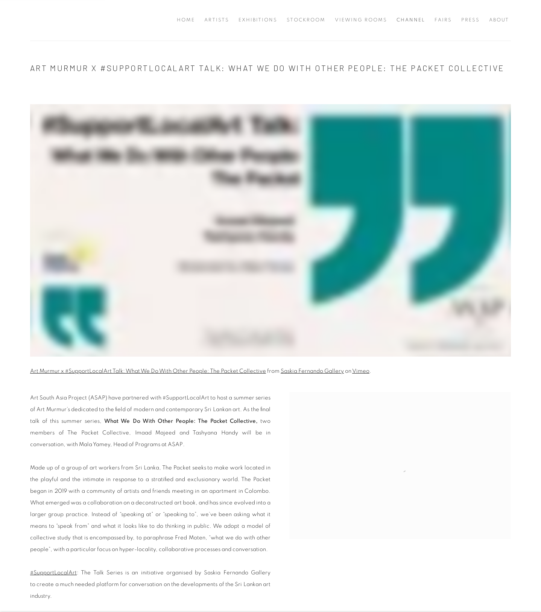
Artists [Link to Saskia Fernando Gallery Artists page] (216, 20)
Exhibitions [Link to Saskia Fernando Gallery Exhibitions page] (258, 20)
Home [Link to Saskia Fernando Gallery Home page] (186, 20)
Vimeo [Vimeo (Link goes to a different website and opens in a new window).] (360, 371)
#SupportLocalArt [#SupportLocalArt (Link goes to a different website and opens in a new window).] (53, 573)
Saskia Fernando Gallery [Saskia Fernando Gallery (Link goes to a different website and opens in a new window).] (312, 371)
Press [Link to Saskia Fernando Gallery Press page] (470, 20)
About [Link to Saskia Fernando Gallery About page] (499, 20)
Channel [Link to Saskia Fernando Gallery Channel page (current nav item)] (411, 20)
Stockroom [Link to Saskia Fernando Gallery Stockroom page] (306, 20)
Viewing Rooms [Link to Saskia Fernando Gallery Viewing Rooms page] (361, 20)
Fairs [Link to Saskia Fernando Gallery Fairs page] (443, 20)
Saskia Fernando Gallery (45, 20)
